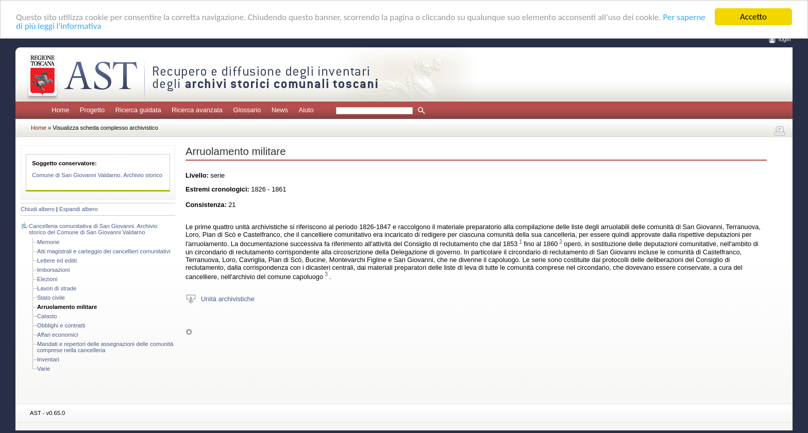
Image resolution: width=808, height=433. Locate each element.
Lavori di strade (57, 288)
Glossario (247, 110)
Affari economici (57, 335)
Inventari (48, 359)
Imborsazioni (53, 270)
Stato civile (51, 298)
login (785, 39)
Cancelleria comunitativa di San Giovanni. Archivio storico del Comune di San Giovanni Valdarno (93, 229)
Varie (43, 369)
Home (60, 110)
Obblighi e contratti (61, 325)
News (280, 110)
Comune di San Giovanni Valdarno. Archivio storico (97, 175)
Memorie (48, 242)
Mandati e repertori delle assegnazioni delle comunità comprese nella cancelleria (105, 347)
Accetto (753, 16)
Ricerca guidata (138, 110)
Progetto (92, 110)
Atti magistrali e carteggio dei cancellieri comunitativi (104, 251)
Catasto (47, 316)
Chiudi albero (38, 209)
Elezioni (47, 279)
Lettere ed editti (57, 260)
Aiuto (305, 110)
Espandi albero (78, 209)
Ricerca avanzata (197, 110)
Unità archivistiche (228, 299)
